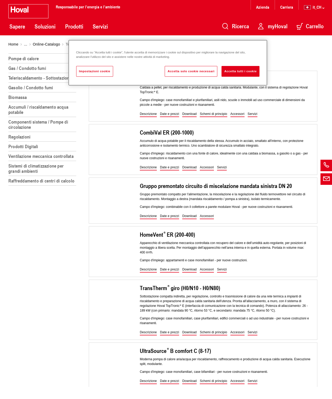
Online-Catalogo (46, 44)
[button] (148, 114)
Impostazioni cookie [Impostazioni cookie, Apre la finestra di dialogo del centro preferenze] (94, 71)
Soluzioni (45, 26)
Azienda (262, 7)
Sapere (17, 26)
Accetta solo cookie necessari (191, 71)
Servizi (100, 26)
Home (13, 44)
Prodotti (74, 26)
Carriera (286, 7)
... (25, 44)
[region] (43, 224)
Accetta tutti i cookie (240, 71)
